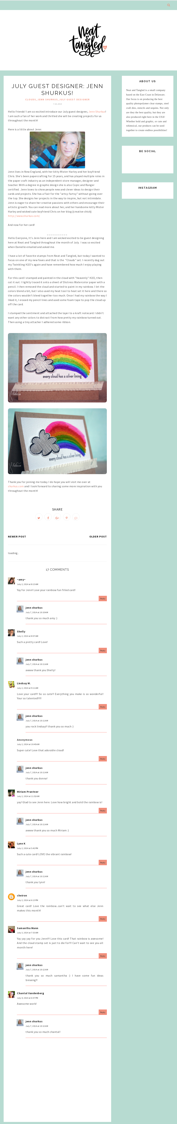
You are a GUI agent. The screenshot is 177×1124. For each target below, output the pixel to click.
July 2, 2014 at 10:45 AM (28, 746)
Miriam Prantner (28, 793)
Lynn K (21, 845)
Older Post (98, 538)
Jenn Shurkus (96, 111)
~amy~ (21, 581)
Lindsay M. (24, 685)
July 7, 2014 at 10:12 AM (37, 971)
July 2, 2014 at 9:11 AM (27, 690)
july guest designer (74, 99)
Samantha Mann (27, 930)
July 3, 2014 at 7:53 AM (27, 934)
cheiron (22, 897)
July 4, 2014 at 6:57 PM (27, 1000)
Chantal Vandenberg (30, 995)
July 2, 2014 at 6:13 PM (27, 902)
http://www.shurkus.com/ (24, 216)
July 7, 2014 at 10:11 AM (37, 666)
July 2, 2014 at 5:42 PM (27, 850)
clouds (30, 99)
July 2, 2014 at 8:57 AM (27, 638)
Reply (102, 600)
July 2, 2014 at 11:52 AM (28, 798)
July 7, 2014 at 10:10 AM (37, 614)
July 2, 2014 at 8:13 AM (27, 586)
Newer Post (17, 538)
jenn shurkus (48, 99)
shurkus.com (16, 486)
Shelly (21, 633)
